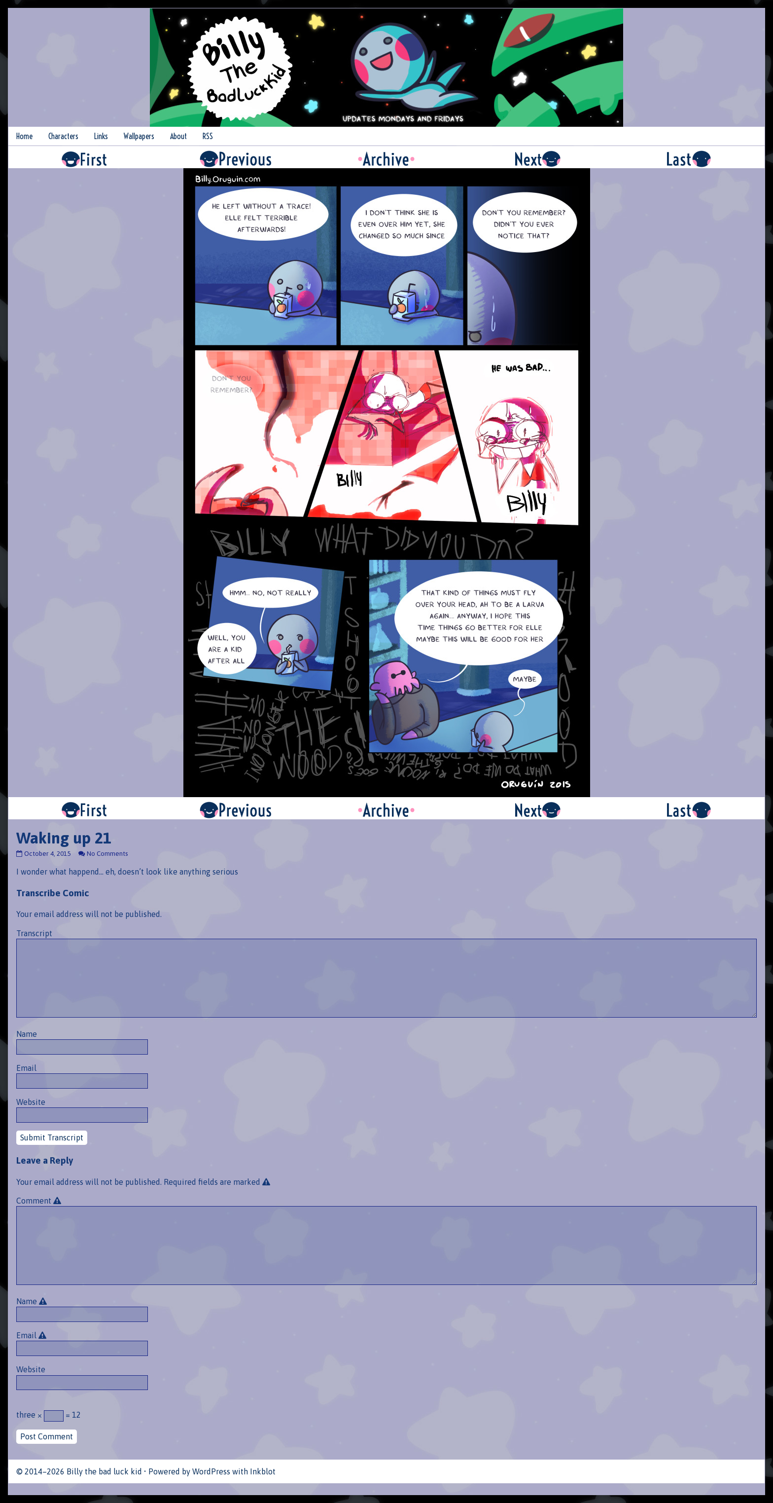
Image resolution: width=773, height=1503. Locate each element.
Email (26, 1067)
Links (101, 136)
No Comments (107, 853)
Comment (40, 1200)
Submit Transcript (51, 1137)
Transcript (34, 933)
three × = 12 (48, 1416)
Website (30, 1102)
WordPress (211, 1471)
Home (24, 136)
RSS (208, 136)
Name (26, 1033)
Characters (63, 136)
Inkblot (263, 1471)
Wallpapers (139, 136)
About (178, 136)
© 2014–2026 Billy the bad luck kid (79, 1471)
